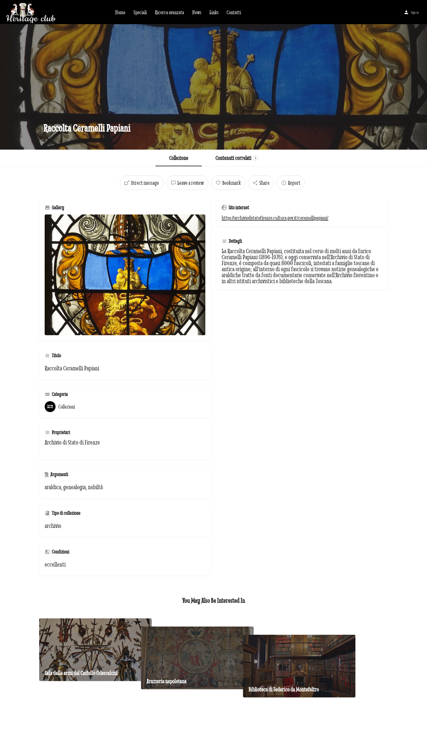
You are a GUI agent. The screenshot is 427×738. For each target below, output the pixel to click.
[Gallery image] (125, 274)
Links (213, 12)
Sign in (415, 12)
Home (120, 12)
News (196, 12)
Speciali (140, 12)
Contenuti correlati (236, 158)
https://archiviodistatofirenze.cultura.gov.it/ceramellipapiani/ (275, 217)
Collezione (178, 158)
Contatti (234, 12)
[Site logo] (55, 11)
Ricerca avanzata (169, 12)
